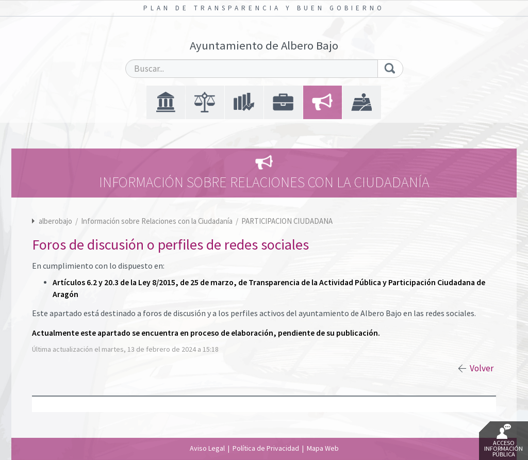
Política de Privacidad (266, 448)
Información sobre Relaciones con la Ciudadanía (157, 221)
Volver (481, 368)
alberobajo (55, 221)
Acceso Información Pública (503, 441)
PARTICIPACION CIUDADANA (287, 221)
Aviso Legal (207, 448)
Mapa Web (323, 448)
